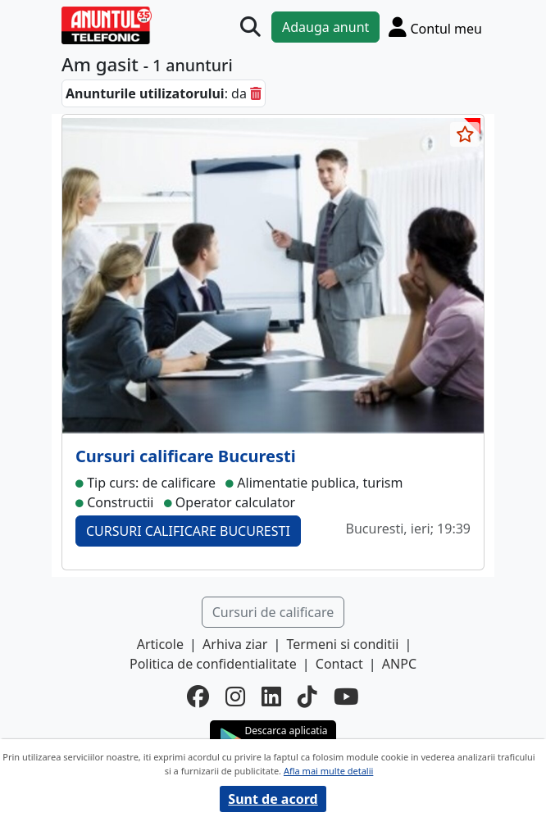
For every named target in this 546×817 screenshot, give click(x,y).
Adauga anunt (325, 27)
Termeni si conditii (343, 644)
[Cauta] (250, 27)
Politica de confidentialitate (213, 664)
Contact (339, 664)
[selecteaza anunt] (465, 134)
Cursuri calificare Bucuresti (185, 456)
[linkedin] (271, 697)
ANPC (399, 664)
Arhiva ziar (234, 644)
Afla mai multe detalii (328, 771)
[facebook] (198, 697)
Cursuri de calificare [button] (273, 612)
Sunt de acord (272, 799)
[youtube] (346, 697)
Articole (160, 644)
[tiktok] (307, 697)
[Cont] (435, 26)
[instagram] (235, 697)
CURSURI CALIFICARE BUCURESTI (188, 531)
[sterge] (256, 93)
